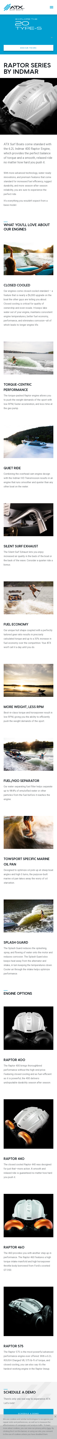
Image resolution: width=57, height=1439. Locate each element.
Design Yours (28, 48)
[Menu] (51, 7)
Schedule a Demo (28, 1414)
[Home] (14, 7)
